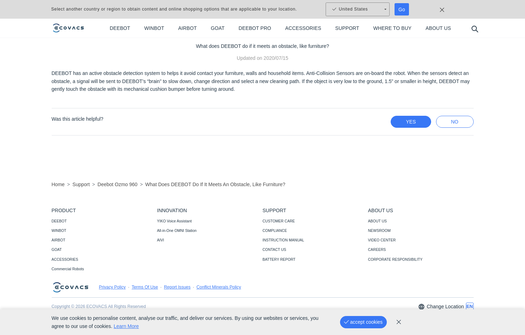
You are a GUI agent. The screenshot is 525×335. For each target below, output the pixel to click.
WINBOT (59, 230)
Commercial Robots (68, 269)
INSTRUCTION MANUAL (283, 240)
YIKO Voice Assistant (174, 221)
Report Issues (177, 287)
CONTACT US (274, 249)
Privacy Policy (112, 287)
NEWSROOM (379, 230)
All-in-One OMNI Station (177, 230)
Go (401, 9)
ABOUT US (377, 221)
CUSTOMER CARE (279, 221)
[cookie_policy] (398, 322)
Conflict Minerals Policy (219, 287)
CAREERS (377, 249)
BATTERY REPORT (279, 259)
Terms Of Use (145, 287)
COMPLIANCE (275, 230)
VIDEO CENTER (382, 240)
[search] (474, 28)
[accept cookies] (363, 322)
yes (411, 122)
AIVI (160, 240)
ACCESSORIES (65, 259)
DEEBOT (59, 221)
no (455, 122)
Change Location (441, 306)
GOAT (57, 249)
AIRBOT (58, 240)
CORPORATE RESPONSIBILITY (395, 259)
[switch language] (470, 306)
